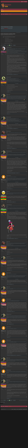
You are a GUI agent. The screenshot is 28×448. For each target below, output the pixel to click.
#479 (26, 377)
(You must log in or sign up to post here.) (23, 400)
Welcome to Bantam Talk (19, 32)
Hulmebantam (15, 128)
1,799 (5, 181)
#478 (26, 366)
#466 (26, 171)
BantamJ (10, 74)
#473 (26, 293)
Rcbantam (9, 34)
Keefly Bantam (3, 245)
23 (8, 45)
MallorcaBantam (12, 238)
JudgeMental (11, 128)
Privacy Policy (24, 409)
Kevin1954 (2, 98)
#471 (26, 268)
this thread (5, 28)
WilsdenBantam (8, 355)
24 (9, 45)
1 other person (14, 74)
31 (13, 45)
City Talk (4, 34)
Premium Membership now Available (24, 32)
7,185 (5, 84)
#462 (26, 90)
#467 (26, 187)
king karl (7, 200)
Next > (14, 45)
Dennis (15, 355)
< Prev (4, 45)
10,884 (5, 250)
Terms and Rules (20, 409)
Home (12, 409)
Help (17, 409)
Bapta (7, 238)
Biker (11, 74)
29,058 (5, 103)
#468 (26, 200)
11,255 (5, 214)
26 (11, 45)
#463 (26, 112)
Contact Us (15, 409)
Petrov (2, 276)
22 (7, 45)
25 (10, 45)
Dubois (7, 284)
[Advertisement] (14, 20)
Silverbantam (10, 284)
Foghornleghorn (12, 355)
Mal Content (8, 128)
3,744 (5, 53)
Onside (10, 148)
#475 (26, 322)
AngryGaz (8, 74)
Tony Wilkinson (8, 90)
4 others (16, 238)
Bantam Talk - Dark (3, 409)
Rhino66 (9, 238)
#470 (26, 252)
